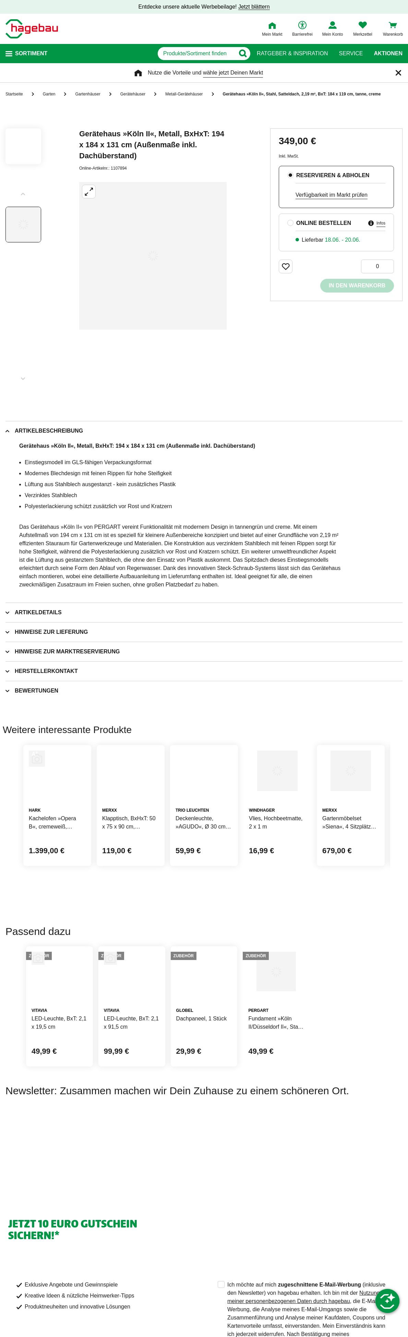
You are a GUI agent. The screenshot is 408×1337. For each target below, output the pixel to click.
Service (351, 53)
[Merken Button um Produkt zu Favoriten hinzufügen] (285, 266)
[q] (164, 53)
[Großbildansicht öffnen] (153, 256)
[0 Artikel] (377, 266)
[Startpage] (31, 28)
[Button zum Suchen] (243, 53)
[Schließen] (398, 73)
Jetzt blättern (254, 7)
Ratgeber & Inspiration (292, 53)
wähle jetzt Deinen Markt (233, 73)
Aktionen (388, 53)
